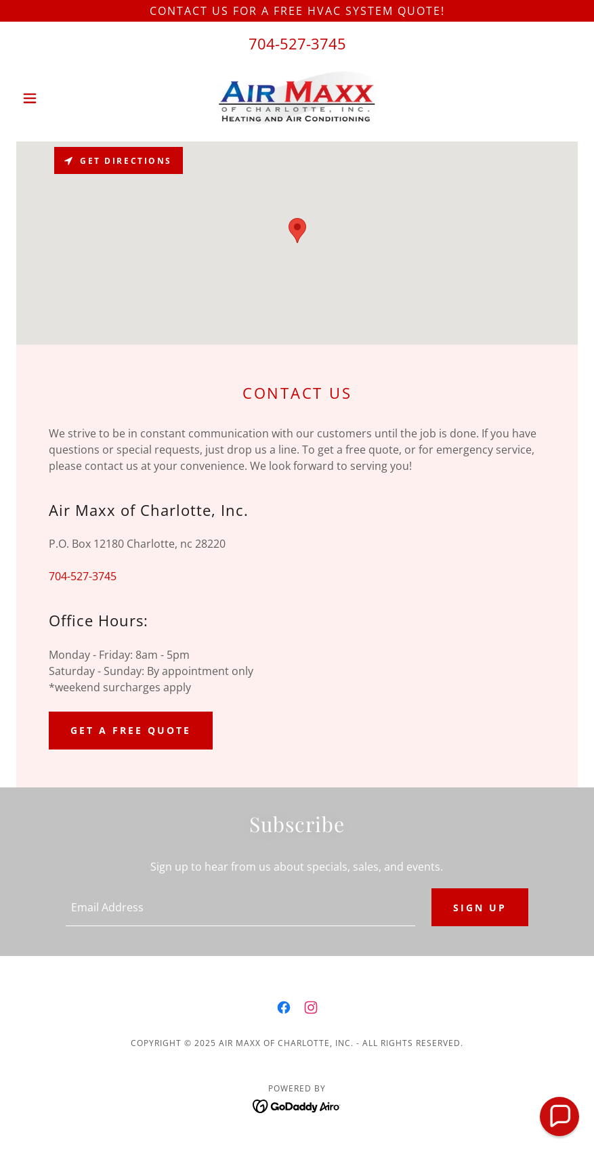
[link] (296, 98)
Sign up (480, 907)
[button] (58, 98)
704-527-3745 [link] (297, 43)
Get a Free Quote (130, 730)
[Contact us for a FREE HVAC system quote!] (297, 11)
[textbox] (240, 907)
